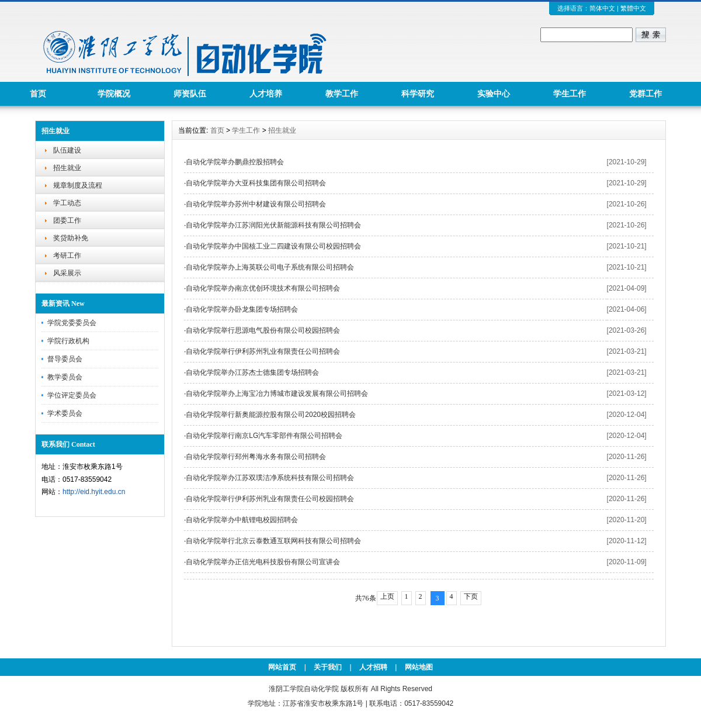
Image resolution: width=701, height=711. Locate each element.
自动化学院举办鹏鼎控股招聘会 (235, 162)
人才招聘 (373, 667)
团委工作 (67, 220)
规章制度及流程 (77, 185)
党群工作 (645, 93)
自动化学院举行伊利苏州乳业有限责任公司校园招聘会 (270, 499)
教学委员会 (64, 377)
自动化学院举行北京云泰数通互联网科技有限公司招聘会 (273, 541)
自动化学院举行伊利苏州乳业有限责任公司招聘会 (263, 351)
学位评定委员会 (71, 395)
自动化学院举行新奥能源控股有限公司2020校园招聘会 (271, 414)
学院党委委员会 (71, 323)
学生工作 (569, 93)
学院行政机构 (68, 341)
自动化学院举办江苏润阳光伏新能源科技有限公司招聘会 (273, 225)
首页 (38, 93)
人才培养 (265, 93)
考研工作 (67, 255)
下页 (471, 596)
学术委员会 (64, 413)
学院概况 (114, 93)
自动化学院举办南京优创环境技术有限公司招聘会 (263, 288)
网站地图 (419, 667)
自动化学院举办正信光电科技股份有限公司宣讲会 (263, 562)
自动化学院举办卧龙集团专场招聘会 (242, 309)
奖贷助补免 (70, 238)
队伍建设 (67, 150)
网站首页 (282, 667)
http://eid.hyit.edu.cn (94, 492)
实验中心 (493, 93)
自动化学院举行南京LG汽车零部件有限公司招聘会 (264, 436)
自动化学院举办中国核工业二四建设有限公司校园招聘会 (273, 246)
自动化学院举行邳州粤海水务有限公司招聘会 (256, 457)
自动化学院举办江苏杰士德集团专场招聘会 (252, 372)
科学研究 (417, 93)
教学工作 (341, 93)
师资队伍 (189, 93)
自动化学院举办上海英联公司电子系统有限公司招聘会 (270, 267)
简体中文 (602, 8)
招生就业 (67, 168)
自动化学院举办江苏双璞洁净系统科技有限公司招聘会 (270, 478)
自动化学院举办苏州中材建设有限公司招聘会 (256, 204)
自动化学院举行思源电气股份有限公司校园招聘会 (263, 330)
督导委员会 (64, 359)
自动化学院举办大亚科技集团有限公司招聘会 (256, 183)
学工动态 (67, 203)
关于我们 (328, 667)
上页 (387, 596)
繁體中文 (633, 8)
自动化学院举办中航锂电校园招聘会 (242, 520)
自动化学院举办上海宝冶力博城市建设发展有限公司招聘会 (277, 393)
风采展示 (67, 273)
